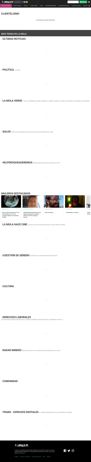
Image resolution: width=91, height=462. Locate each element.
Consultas (48, 456)
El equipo (16, 456)
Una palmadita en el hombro (72, 212)
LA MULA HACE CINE (76, 5)
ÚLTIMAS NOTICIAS (17, 5)
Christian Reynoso (48, 209)
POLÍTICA (26, 5)
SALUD (41, 5)
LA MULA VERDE (33, 5)
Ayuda (43, 456)
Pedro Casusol (69, 209)
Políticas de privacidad (36, 456)
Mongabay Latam (5, 209)
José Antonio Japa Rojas (28, 209)
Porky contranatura (49, 212)
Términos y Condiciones (25, 456)
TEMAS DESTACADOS (5, 5)
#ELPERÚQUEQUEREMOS (51, 5)
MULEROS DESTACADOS (64, 5)
